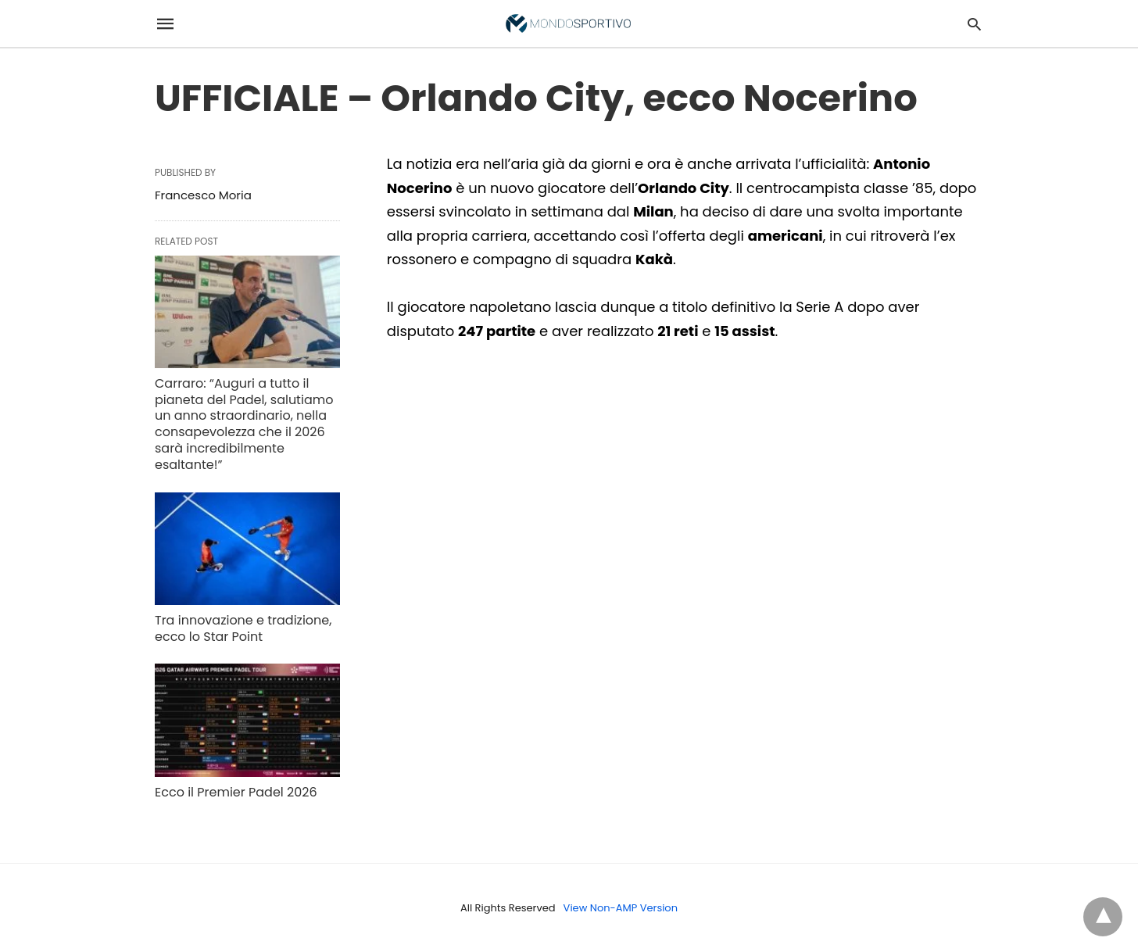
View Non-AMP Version (621, 907)
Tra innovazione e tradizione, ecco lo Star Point (243, 628)
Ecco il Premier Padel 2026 (236, 792)
